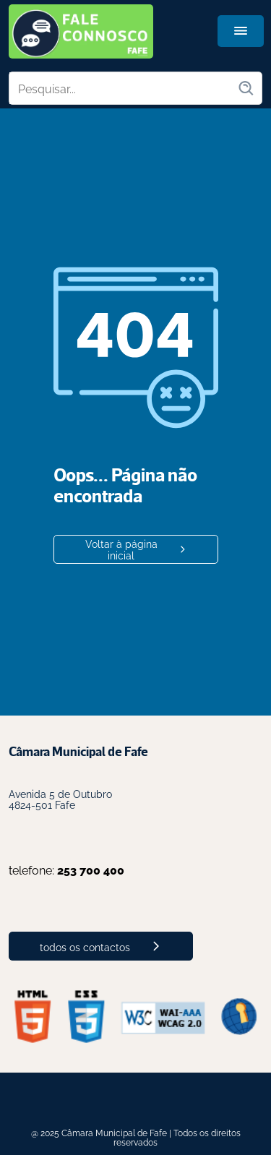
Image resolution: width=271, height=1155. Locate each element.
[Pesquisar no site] (123, 88)
